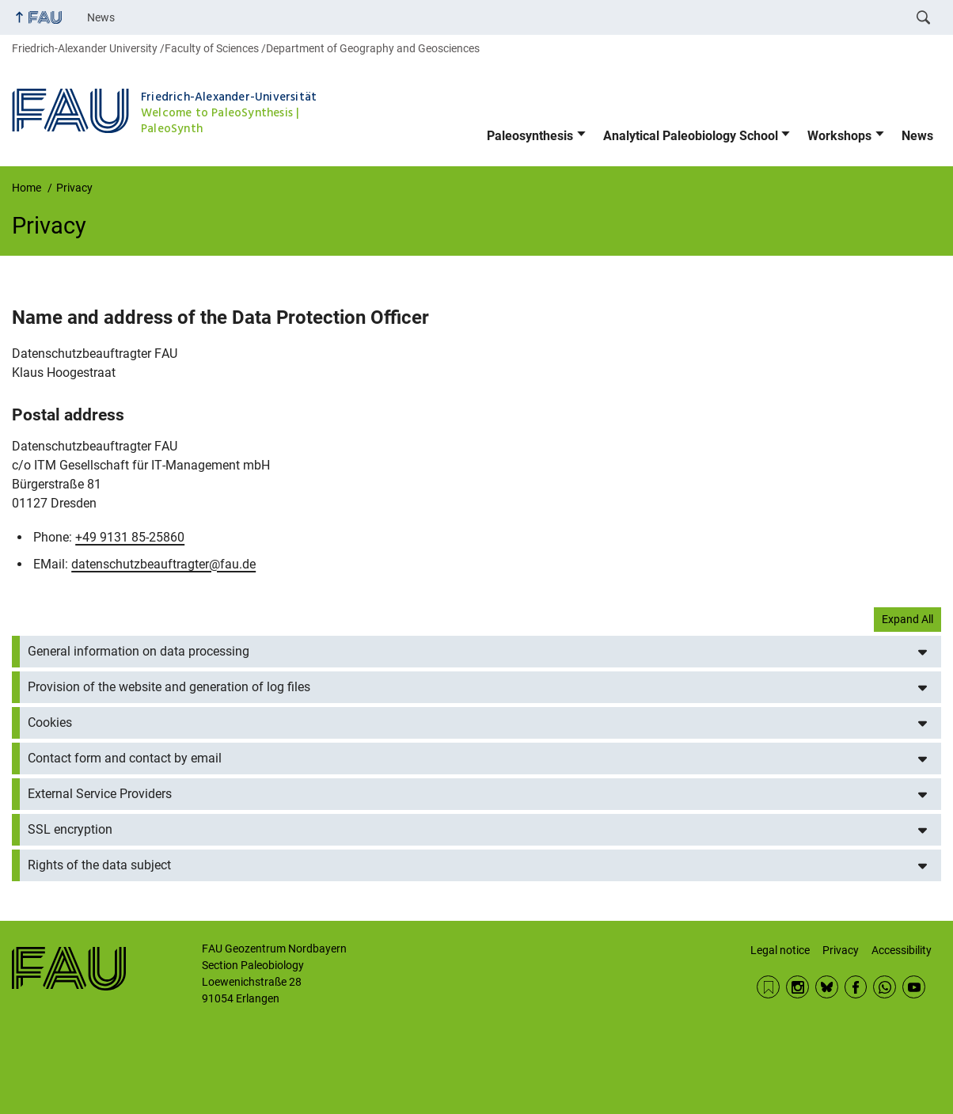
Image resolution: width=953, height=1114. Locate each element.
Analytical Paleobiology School (690, 135)
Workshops (839, 135)
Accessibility (901, 950)
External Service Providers (100, 793)
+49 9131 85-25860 (129, 537)
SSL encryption (70, 829)
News (101, 17)
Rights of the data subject (99, 865)
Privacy (840, 950)
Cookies (50, 722)
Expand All (907, 619)
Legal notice (780, 950)
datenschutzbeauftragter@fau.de (163, 564)
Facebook (856, 986)
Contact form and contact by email (125, 758)
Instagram (797, 986)
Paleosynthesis (530, 135)
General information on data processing (138, 651)
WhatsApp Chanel (884, 986)
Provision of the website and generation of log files (169, 686)
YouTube (913, 986)
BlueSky (826, 986)
